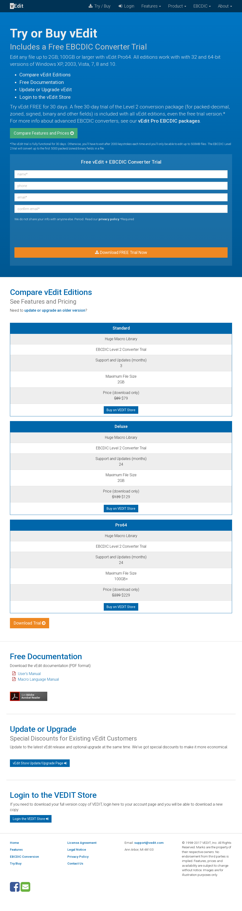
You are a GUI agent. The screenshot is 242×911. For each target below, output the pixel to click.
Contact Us (75, 863)
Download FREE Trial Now (121, 252)
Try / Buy (99, 6)
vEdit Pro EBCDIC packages (169, 121)
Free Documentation (41, 82)
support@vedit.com (149, 843)
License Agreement (81, 843)
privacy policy (109, 219)
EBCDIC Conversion (24, 856)
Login (126, 6)
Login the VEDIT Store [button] (31, 819)
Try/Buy (16, 863)
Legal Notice (76, 849)
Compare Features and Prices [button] (44, 133)
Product (177, 6)
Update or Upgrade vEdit (45, 89)
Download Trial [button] (29, 623)
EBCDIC (202, 6)
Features (151, 6)
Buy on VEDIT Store (121, 410)
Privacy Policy (78, 856)
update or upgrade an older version (54, 310)
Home (14, 843)
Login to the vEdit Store (45, 97)
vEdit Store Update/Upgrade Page (40, 763)
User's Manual (29, 673)
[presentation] (50, 234)
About (225, 6)
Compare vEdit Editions (45, 75)
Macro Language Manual (38, 679)
